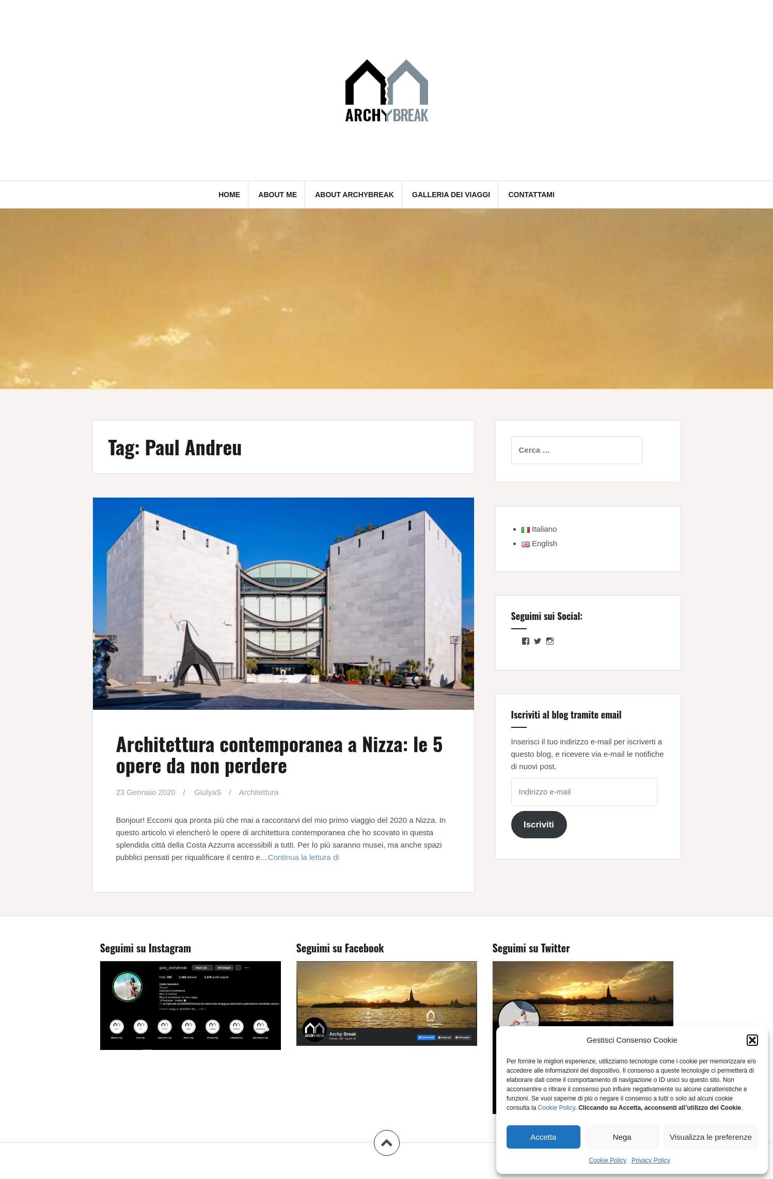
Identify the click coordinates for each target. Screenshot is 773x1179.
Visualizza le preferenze (711, 1137)
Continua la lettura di (303, 857)
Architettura (259, 792)
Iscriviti (539, 825)
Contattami (531, 194)
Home (229, 194)
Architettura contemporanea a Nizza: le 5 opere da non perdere (279, 754)
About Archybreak (354, 194)
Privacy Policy (651, 1160)
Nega (622, 1137)
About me (277, 194)
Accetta (543, 1137)
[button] (752, 1040)
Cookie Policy (556, 1107)
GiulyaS (208, 792)
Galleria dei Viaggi (451, 194)
